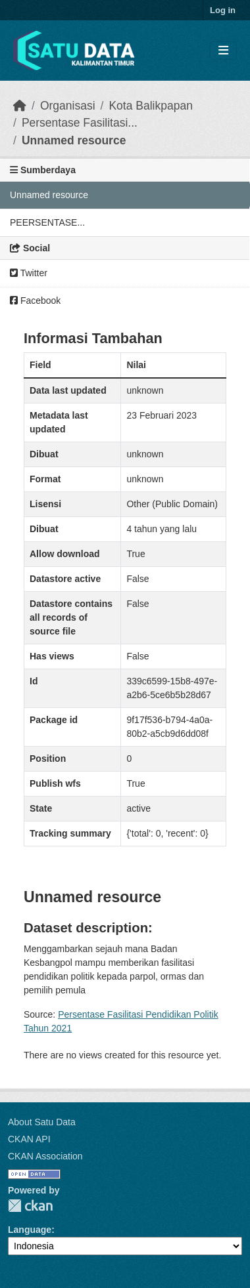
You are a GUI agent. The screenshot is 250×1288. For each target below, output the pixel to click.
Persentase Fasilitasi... (80, 122)
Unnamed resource (74, 140)
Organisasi (67, 105)
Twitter (28, 273)
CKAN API (29, 1139)
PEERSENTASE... (47, 222)
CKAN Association (45, 1156)
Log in (223, 10)
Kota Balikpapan (150, 105)
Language (29, 1229)
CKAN (30, 1206)
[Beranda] (19, 105)
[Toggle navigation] (223, 50)
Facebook (35, 300)
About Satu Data (42, 1122)
